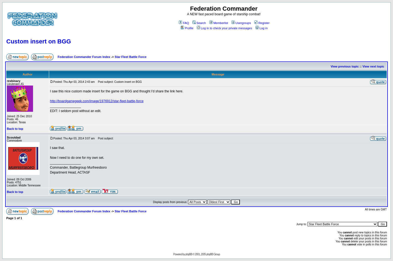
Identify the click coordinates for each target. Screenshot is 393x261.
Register (262, 23)
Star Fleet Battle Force (131, 56)
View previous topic (345, 66)
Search (199, 23)
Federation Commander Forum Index (84, 56)
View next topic (373, 66)
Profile (187, 28)
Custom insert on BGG (38, 41)
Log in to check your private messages (224, 28)
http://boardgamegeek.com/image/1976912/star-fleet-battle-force (97, 101)
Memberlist (218, 23)
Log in (261, 28)
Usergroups (241, 23)
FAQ (184, 23)
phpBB (188, 254)
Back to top (15, 128)
